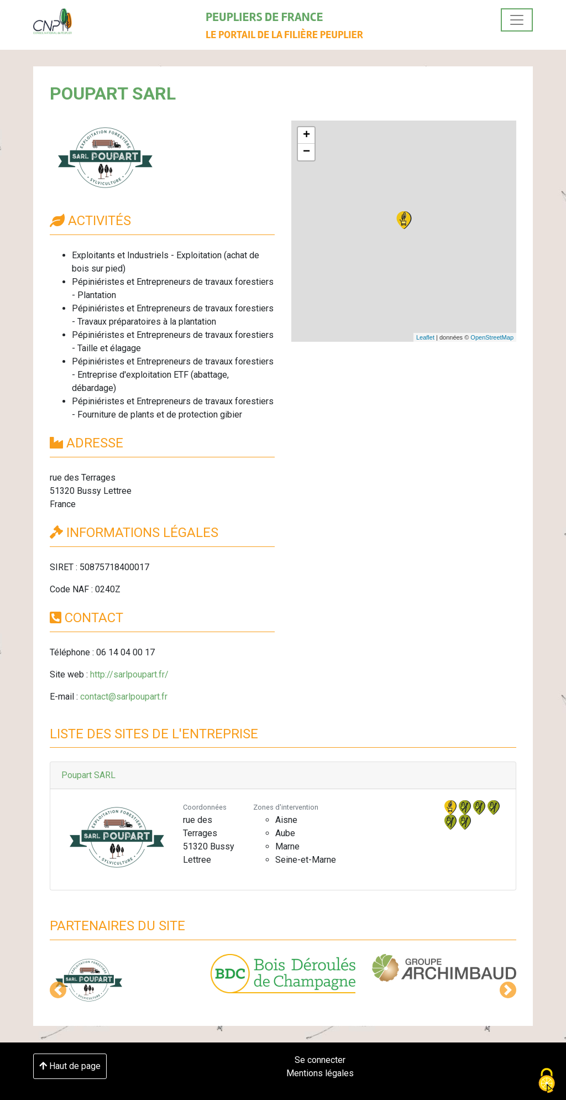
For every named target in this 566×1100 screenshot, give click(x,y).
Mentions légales (320, 1073)
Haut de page (70, 1066)
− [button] (306, 152)
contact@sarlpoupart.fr (123, 696)
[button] (58, 990)
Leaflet (425, 337)
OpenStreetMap (491, 337)
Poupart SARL (88, 775)
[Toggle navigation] (517, 20)
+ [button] (306, 135)
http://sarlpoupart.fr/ (129, 674)
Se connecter (320, 1060)
